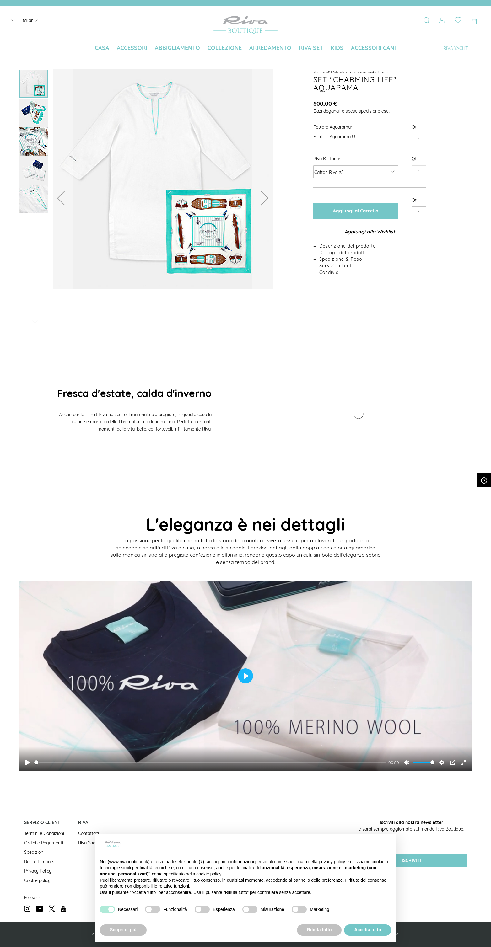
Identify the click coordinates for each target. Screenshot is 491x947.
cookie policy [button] (208, 873)
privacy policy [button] (332, 861)
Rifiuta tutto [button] (319, 929)
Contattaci (88, 833)
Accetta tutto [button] (367, 929)
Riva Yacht (88, 843)
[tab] (369, 246)
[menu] (245, 48)
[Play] (28, 762)
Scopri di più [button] (123, 929)
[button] (60, 198)
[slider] (210, 762)
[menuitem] (102, 48)
